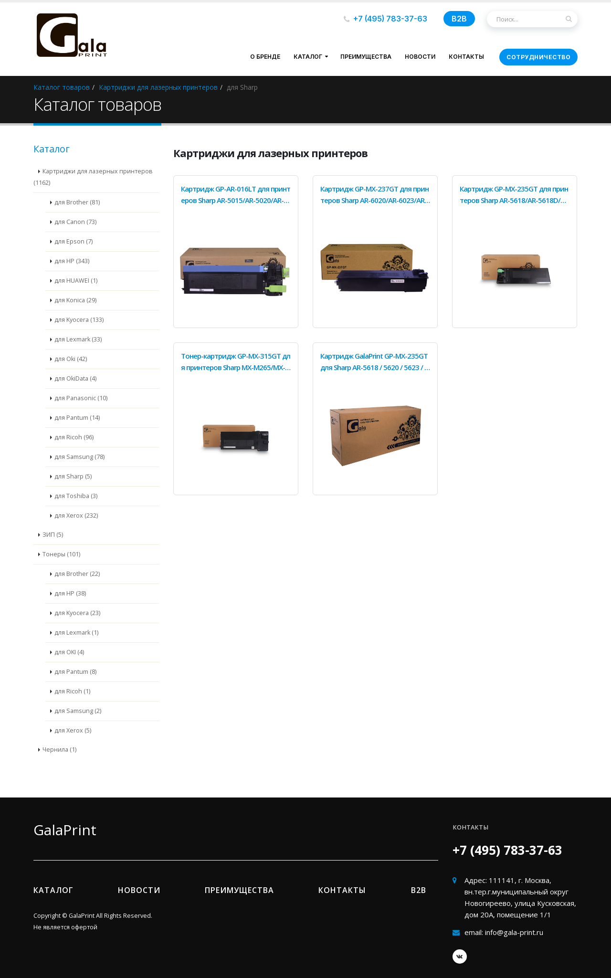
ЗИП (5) (52, 535)
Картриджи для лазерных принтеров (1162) (93, 177)
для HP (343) (71, 261)
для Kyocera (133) (79, 320)
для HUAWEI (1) (75, 280)
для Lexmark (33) (78, 339)
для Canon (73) (75, 222)
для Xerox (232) (76, 515)
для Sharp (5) (73, 476)
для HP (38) (70, 593)
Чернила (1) (59, 749)
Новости (420, 56)
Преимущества (365, 56)
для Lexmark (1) (76, 632)
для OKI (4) (69, 652)
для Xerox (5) (72, 730)
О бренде (265, 56)
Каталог (308, 56)
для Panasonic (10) (80, 398)
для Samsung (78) (79, 457)
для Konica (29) (75, 300)
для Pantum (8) (75, 672)
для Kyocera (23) (77, 613)
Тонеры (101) (61, 554)
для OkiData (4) (75, 378)
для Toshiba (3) (75, 496)
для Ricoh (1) (72, 691)
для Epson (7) (73, 241)
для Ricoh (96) (74, 437)
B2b (418, 890)
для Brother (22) (77, 574)
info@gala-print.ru (514, 932)
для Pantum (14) (77, 418)
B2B (459, 18)
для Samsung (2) (77, 711)
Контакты (466, 56)
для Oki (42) (70, 359)
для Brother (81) (77, 202)
